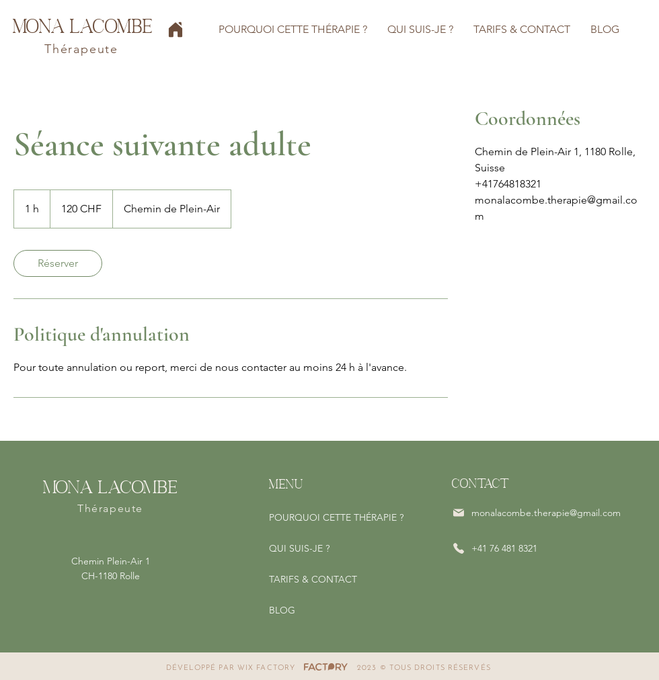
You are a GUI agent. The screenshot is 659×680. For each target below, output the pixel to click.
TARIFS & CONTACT (313, 579)
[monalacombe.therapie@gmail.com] (538, 513)
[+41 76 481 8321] (514, 548)
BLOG (282, 610)
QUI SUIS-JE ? (299, 548)
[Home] (175, 29)
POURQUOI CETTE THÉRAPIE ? (336, 517)
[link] (57, 263)
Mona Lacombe (83, 25)
